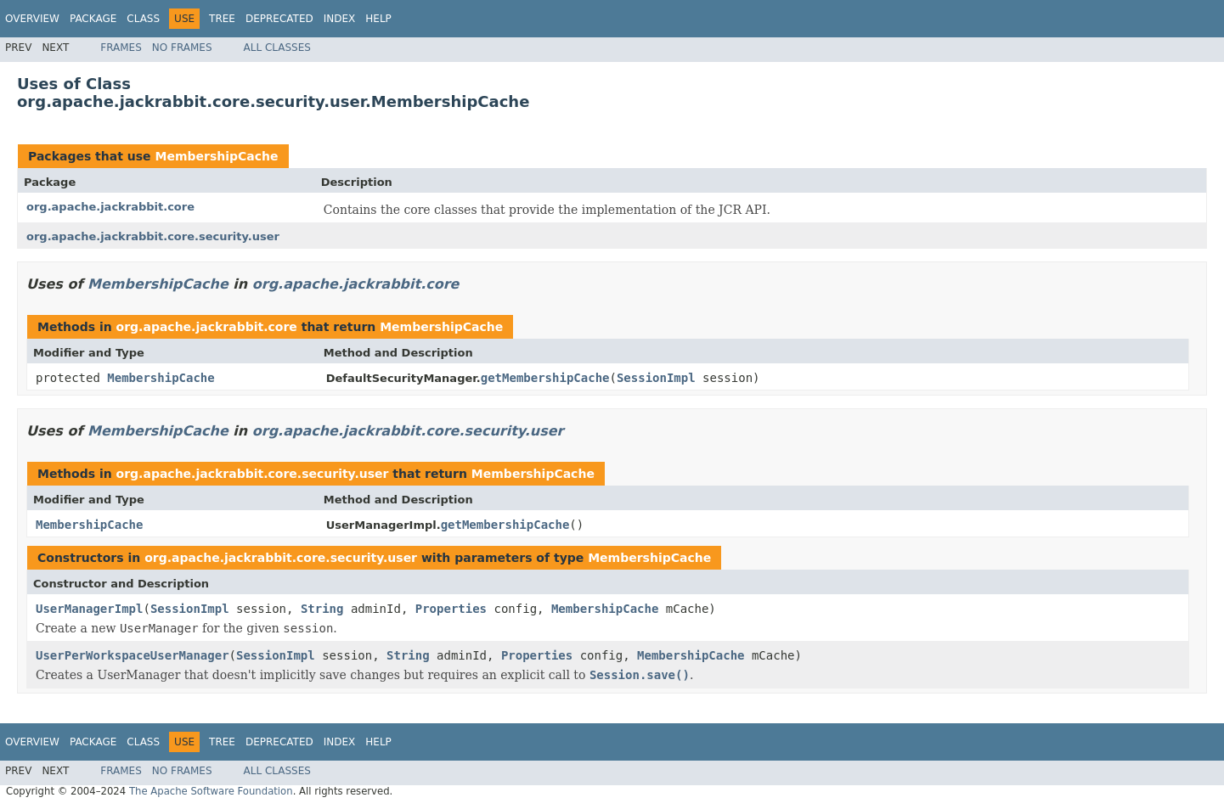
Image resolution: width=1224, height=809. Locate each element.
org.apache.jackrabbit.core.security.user (152, 236)
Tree (222, 19)
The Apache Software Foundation (211, 791)
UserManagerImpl (89, 608)
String (322, 608)
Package (93, 19)
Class (143, 19)
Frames (121, 47)
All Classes (277, 47)
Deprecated (279, 19)
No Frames (182, 47)
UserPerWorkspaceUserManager (132, 655)
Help (378, 19)
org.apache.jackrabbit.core (110, 206)
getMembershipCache (545, 378)
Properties (451, 608)
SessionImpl (656, 378)
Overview (32, 19)
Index (340, 19)
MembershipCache (216, 156)
